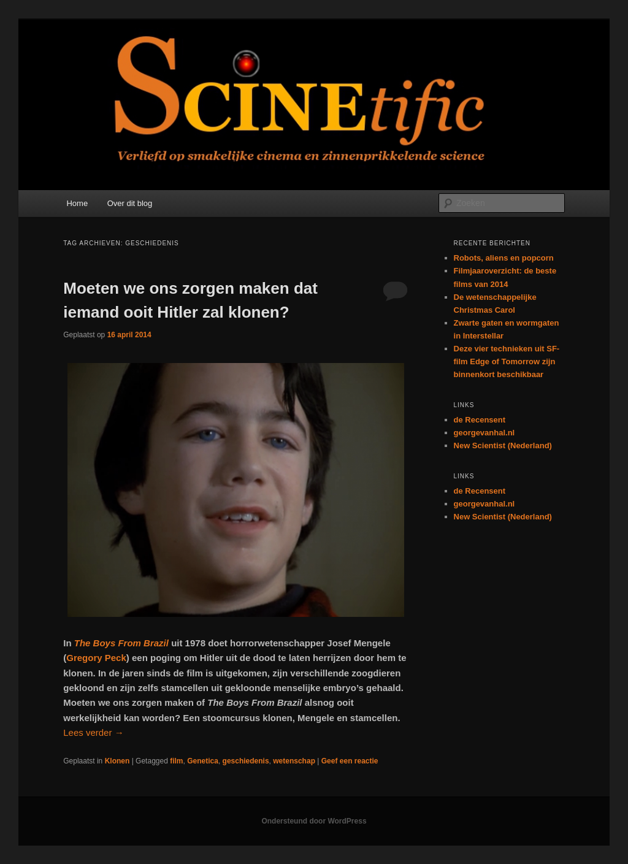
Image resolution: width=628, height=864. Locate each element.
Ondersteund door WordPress (313, 821)
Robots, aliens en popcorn (504, 257)
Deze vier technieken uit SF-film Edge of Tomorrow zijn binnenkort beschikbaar (507, 361)
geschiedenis (246, 761)
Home (77, 203)
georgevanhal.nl (484, 432)
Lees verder (93, 732)
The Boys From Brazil (121, 643)
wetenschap (294, 761)
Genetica (202, 761)
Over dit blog (130, 203)
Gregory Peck (96, 657)
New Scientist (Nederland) (503, 445)
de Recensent (480, 419)
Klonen (117, 761)
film (176, 761)
